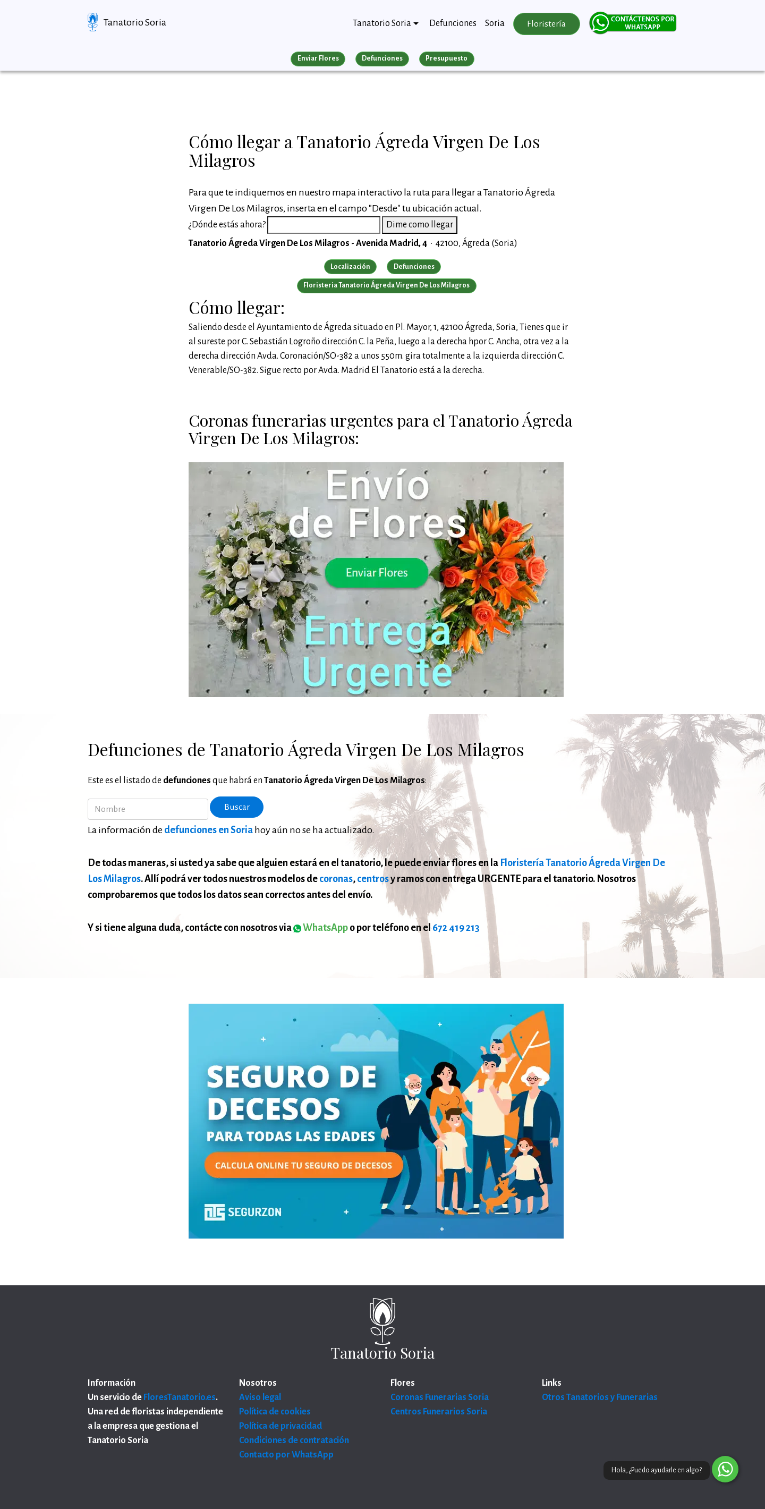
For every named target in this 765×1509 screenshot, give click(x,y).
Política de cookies (275, 1412)
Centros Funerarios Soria (438, 1412)
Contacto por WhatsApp (286, 1455)
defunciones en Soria (208, 830)
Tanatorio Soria (135, 22)
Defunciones (453, 23)
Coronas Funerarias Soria (439, 1397)
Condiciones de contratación (294, 1440)
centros (373, 879)
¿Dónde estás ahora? (227, 225)
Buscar (237, 807)
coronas (336, 879)
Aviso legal (260, 1397)
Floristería (546, 24)
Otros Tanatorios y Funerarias (600, 1397)
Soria (495, 23)
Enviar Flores (318, 58)
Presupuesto (447, 58)
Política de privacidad (280, 1426)
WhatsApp (320, 927)
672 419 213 (456, 927)
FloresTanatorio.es (179, 1397)
